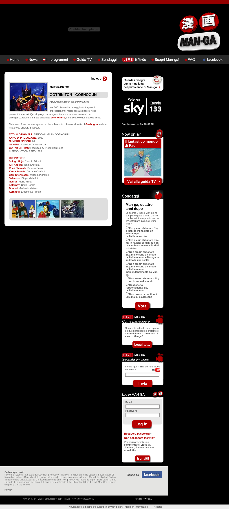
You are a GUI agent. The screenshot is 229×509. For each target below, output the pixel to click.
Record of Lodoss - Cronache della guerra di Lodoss (30, 477)
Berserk (26, 484)
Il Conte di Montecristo (54, 482)
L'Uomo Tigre (88, 479)
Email (129, 402)
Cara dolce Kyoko (98, 477)
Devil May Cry (99, 482)
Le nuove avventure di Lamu (73, 477)
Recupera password (137, 433)
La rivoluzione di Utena (28, 482)
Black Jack (102, 479)
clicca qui (149, 123)
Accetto (158, 506)
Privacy (8, 490)
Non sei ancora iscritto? (139, 438)
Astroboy (54, 474)
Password (131, 410)
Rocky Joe (73, 479)
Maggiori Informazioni (136, 506)
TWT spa (147, 499)
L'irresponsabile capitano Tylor (51, 479)
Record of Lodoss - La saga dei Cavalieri (25, 474)
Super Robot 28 (106, 474)
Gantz (18, 484)
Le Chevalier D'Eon (79, 482)
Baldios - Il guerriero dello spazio (78, 474)
